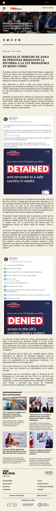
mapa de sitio (42, 495)
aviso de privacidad (16, 495)
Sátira (48, 2)
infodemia (6, 489)
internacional (43, 484)
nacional (6, 487)
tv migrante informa (45, 487)
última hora (7, 481)
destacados (7, 484)
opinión (40, 489)
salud (39, 481)
